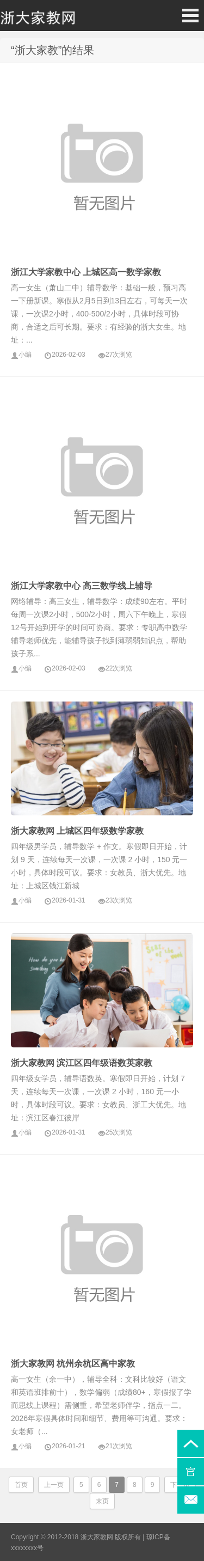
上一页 (54, 1485)
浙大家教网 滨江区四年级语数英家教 (81, 1063)
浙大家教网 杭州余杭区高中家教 (73, 1363)
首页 (21, 1485)
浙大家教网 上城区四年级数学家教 (77, 831)
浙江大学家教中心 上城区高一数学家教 (86, 272)
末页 (102, 1501)
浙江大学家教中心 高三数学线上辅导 (81, 585)
